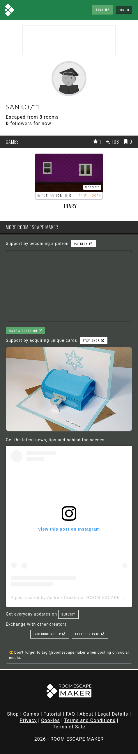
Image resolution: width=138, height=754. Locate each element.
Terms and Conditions (89, 720)
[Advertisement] (69, 40)
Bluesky (68, 614)
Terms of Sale (69, 727)
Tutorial (53, 714)
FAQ (70, 714)
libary (69, 206)
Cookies (50, 720)
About (86, 714)
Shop (13, 714)
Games (31, 714)
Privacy (28, 720)
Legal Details (113, 714)
